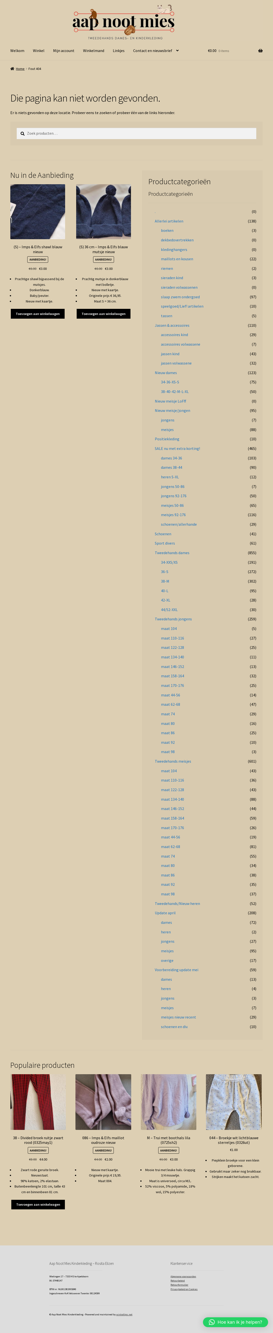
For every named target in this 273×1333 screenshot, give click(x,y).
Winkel (38, 50)
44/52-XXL (169, 609)
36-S (164, 571)
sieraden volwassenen (179, 287)
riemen (167, 268)
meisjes (167, 429)
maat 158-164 (172, 675)
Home (20, 68)
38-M (165, 581)
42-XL (165, 600)
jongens (167, 420)
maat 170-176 (172, 685)
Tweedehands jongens (173, 618)
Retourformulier (179, 1284)
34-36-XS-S (170, 381)
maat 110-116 (172, 638)
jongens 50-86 (173, 486)
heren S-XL (170, 476)
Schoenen (163, 533)
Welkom (17, 50)
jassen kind (170, 353)
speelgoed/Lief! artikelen (182, 306)
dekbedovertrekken (177, 239)
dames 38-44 (171, 467)
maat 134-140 (172, 656)
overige (167, 960)
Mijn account (63, 50)
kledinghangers (174, 249)
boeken (167, 230)
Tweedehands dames (172, 552)
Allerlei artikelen (169, 221)
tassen (166, 315)
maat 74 (168, 713)
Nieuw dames (166, 372)
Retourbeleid (178, 1280)
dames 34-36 (171, 458)
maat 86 (168, 732)
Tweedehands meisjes (173, 761)
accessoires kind (174, 334)
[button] (235, 1322)
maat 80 (168, 723)
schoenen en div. (174, 1026)
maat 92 (168, 742)
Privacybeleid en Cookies (184, 1289)
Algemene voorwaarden (183, 1276)
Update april (165, 912)
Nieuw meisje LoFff (170, 401)
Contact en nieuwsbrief (152, 50)
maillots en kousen (177, 258)
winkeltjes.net (124, 1314)
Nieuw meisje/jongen (172, 410)
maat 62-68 (170, 704)
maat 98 (168, 751)
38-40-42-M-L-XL (175, 391)
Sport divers (165, 543)
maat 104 (169, 628)
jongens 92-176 (174, 495)
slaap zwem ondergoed (180, 296)
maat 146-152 (172, 666)
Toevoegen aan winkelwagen (38, 314)
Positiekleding (167, 438)
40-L (164, 590)
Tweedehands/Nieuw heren (177, 903)
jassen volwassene (176, 363)
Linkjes (119, 50)
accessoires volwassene (180, 344)
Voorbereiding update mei (176, 969)
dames (166, 922)
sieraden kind (172, 277)
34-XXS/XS (169, 562)
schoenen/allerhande (179, 524)
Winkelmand (93, 50)
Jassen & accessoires (172, 325)
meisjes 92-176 (173, 514)
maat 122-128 (172, 647)
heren (166, 931)
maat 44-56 (170, 695)
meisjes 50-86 (172, 505)
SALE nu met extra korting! (177, 448)
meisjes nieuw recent (178, 1017)
